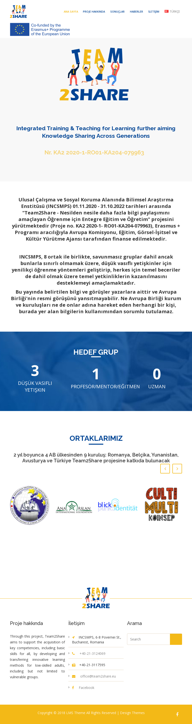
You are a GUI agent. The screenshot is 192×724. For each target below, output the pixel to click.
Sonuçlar (117, 11)
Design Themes (132, 712)
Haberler (136, 11)
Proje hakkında (94, 11)
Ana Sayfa (71, 11)
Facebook (86, 687)
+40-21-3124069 (92, 653)
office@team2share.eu (98, 676)
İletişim (153, 11)
